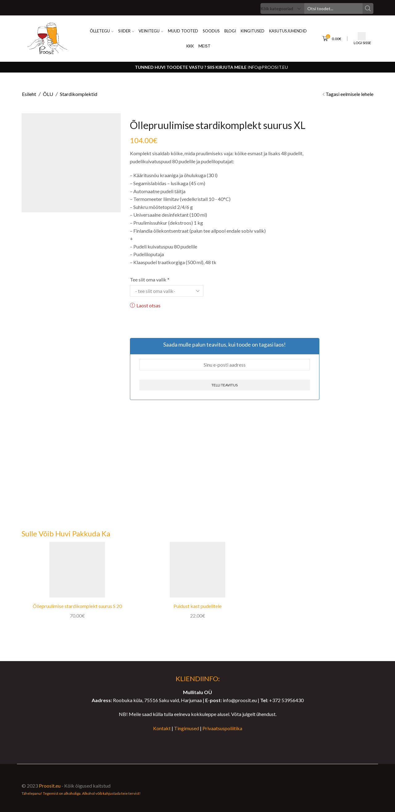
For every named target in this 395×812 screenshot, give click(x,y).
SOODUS (211, 30)
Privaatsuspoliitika (222, 728)
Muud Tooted (183, 30)
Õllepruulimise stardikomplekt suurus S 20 (77, 606)
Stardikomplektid (78, 94)
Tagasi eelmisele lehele (349, 94)
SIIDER (126, 30)
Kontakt (162, 728)
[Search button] (368, 8)
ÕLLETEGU (102, 30)
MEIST (204, 46)
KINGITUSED (252, 30)
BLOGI (230, 30)
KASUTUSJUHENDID (288, 30)
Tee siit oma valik (150, 279)
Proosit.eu (49, 786)
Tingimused (186, 728)
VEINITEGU (151, 30)
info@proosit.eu (267, 67)
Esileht (29, 94)
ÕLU (48, 94)
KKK (190, 46)
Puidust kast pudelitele (197, 606)
